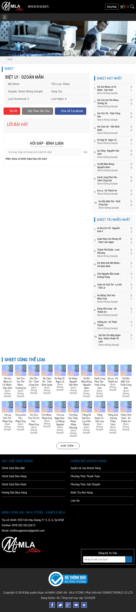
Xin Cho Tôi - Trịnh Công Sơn (34, 381)
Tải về (12, 111)
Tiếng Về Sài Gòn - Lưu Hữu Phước (86, 419)
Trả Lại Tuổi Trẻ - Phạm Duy (7, 418)
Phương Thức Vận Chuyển (85, 484)
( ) (126, 6)
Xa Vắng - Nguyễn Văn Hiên (73, 381)
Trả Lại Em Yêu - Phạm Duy (20, 418)
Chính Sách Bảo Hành (14, 484)
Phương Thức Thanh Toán (85, 476)
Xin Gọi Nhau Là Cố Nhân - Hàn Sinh (7, 383)
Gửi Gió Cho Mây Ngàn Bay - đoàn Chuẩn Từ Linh (109, 338)
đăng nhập (112, 6)
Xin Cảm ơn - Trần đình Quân (47, 381)
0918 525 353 (19, 525)
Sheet (10, 59)
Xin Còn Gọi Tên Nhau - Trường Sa (20, 383)
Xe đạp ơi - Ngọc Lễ (107, 139)
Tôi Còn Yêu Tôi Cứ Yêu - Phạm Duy (33, 419)
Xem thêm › (68, 445)
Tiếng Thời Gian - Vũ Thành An (125, 418)
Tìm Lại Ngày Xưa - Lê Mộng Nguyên (60, 419)
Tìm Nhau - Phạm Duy (47, 416)
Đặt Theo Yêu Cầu (37, 111)
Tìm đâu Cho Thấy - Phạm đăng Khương (73, 421)
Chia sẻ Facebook (70, 111)
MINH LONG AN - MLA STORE (65, 592)
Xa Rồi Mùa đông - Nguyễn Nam (86, 383)
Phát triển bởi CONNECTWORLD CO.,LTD (109, 592)
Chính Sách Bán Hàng (14, 476)
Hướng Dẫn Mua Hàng (14, 492)
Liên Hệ (75, 500)
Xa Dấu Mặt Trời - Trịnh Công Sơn (125, 383)
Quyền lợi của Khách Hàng (86, 468)
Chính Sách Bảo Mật (13, 468)
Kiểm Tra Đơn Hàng (82, 492)
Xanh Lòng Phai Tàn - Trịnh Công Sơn (99, 383)
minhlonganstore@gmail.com (27, 530)
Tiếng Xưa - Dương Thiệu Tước (113, 419)
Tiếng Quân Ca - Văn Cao (99, 418)
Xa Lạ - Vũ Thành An (107, 190)
